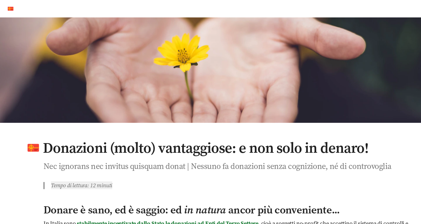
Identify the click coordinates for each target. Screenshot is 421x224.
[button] (33, 148)
